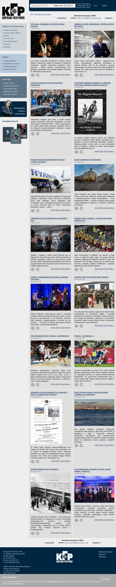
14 (90, 18)
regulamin (102, 554)
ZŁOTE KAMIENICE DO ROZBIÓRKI (87, 160)
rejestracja (7, 47)
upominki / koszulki (10, 94)
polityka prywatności (106, 552)
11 (81, 18)
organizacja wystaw (10, 66)
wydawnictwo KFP (10, 69)
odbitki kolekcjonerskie (11, 86)
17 (97, 18)
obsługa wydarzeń (10, 61)
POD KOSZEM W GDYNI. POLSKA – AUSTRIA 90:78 (50, 336)
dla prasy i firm (9, 38)
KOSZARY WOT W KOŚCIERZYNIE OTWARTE (91, 277)
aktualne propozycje (11, 30)
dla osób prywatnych (11, 41)
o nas (95, 5)
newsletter (7, 44)
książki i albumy (9, 83)
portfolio (6, 36)
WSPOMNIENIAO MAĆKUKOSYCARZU (19, 111)
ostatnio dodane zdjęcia (12, 33)
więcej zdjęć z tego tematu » (61, 74)
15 (92, 18)
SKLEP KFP (6, 79)
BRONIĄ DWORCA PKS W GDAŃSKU (44, 469)
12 (84, 18)
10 (79, 18)
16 (95, 18)
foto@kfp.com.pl (14, 562)
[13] (86, 18)
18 (99, 18)
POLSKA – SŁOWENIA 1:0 (84, 336)
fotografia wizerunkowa (12, 63)
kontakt (104, 5)
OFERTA (5, 57)
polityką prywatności (54, 581)
